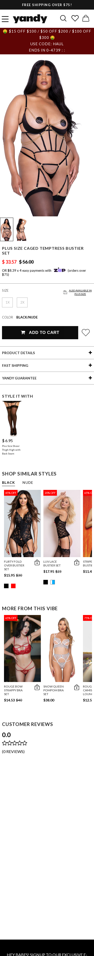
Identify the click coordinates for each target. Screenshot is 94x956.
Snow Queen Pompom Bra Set (53, 690)
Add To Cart (40, 332)
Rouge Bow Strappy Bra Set (13, 690)
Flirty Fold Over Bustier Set (14, 565)
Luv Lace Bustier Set (52, 563)
